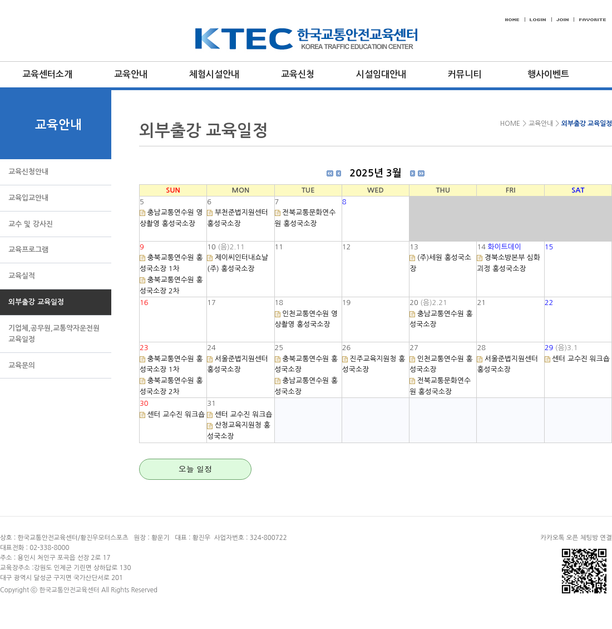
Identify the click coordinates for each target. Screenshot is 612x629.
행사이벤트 (548, 74)
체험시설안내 (214, 74)
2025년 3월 (375, 173)
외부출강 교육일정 (586, 123)
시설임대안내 (381, 74)
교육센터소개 (47, 74)
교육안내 (130, 74)
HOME (508, 123)
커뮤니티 (464, 74)
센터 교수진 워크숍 (580, 358)
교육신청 (297, 74)
